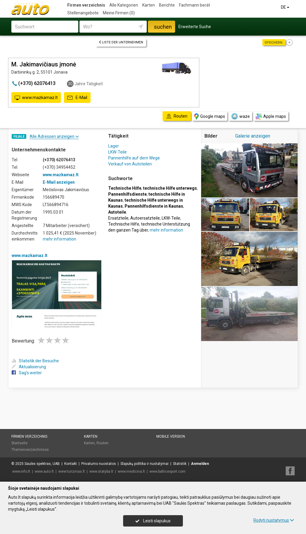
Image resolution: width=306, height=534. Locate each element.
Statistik (179, 464)
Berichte (167, 5)
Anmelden (200, 464)
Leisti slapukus (153, 520)
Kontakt (70, 464)
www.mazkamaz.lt (36, 98)
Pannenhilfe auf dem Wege (134, 158)
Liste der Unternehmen (121, 42)
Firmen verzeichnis (86, 5)
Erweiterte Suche (194, 26)
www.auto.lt (44, 471)
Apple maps (270, 116)
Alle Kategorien (123, 5)
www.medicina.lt (131, 471)
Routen (102, 443)
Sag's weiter (27, 372)
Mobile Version (170, 436)
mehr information (59, 239)
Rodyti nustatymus (273, 520)
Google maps (209, 116)
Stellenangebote (83, 12)
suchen (163, 27)
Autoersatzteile (145, 218)
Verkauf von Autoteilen (130, 164)
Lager (113, 146)
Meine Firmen (119, 12)
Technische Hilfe (123, 224)
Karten (148, 5)
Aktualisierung (29, 366)
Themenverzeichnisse (30, 450)
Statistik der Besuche (35, 360)
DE (285, 7)
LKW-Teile (117, 152)
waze (240, 116)
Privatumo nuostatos (98, 464)
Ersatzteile (118, 218)
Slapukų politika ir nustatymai (144, 464)
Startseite (19, 443)
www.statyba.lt (101, 471)
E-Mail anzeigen (59, 182)
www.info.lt (21, 471)
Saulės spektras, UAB (42, 464)
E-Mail (77, 98)
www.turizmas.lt (71, 471)
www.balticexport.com (167, 471)
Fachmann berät (194, 5)
